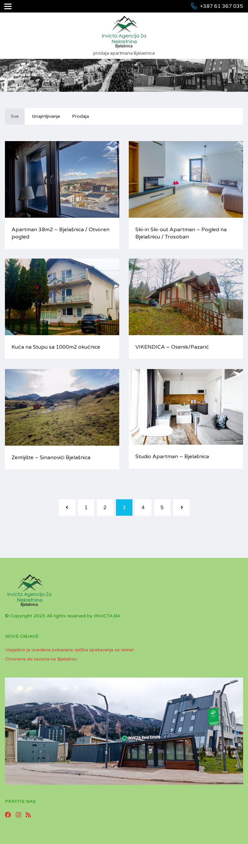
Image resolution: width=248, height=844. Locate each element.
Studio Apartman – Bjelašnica (172, 456)
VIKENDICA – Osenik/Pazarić (172, 347)
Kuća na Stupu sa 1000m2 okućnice (55, 347)
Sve (15, 116)
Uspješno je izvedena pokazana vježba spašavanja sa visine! (69, 650)
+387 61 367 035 (221, 6)
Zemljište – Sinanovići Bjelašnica (50, 457)
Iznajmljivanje (46, 116)
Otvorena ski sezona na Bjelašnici (41, 659)
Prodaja (80, 116)
